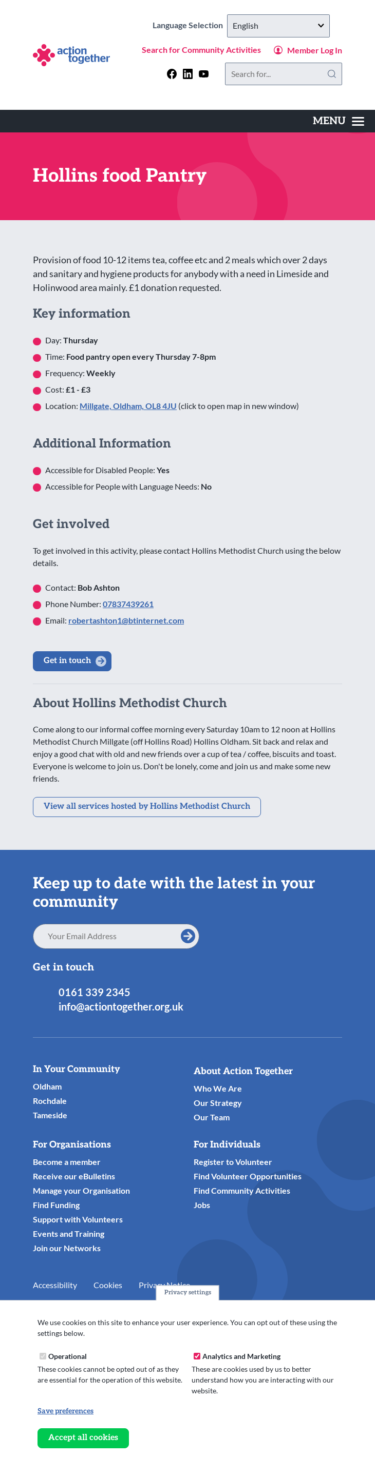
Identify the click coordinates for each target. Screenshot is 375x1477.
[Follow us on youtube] (204, 74)
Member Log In (314, 50)
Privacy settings (187, 1292)
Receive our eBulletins (74, 1176)
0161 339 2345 (94, 992)
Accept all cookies (83, 1438)
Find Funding (56, 1205)
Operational (67, 1356)
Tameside (50, 1115)
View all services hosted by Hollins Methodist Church (147, 806)
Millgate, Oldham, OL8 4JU (128, 406)
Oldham (47, 1086)
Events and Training (68, 1233)
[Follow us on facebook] (172, 74)
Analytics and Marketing (241, 1356)
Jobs (202, 1205)
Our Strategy (218, 1102)
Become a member (67, 1162)
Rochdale (50, 1100)
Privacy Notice (164, 1285)
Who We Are (218, 1088)
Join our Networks (67, 1248)
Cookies (107, 1285)
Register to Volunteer (233, 1162)
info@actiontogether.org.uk (121, 1006)
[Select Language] (278, 25)
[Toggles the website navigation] (338, 121)
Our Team (212, 1117)
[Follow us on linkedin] (188, 74)
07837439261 (128, 604)
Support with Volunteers (78, 1219)
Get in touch (67, 661)
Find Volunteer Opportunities (248, 1176)
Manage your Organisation (81, 1190)
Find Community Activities (242, 1190)
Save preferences (65, 1411)
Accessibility (55, 1285)
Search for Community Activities (201, 49)
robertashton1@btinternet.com (126, 620)
